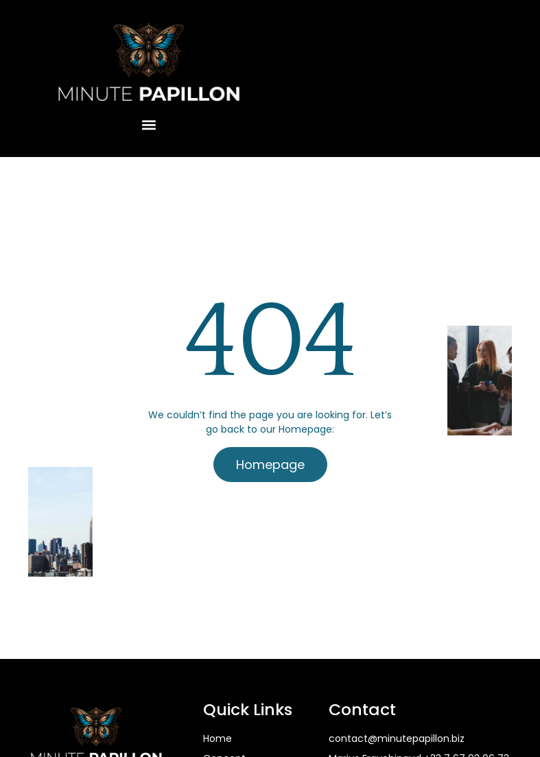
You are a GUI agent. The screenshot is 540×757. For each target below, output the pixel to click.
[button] (148, 125)
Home (217, 738)
